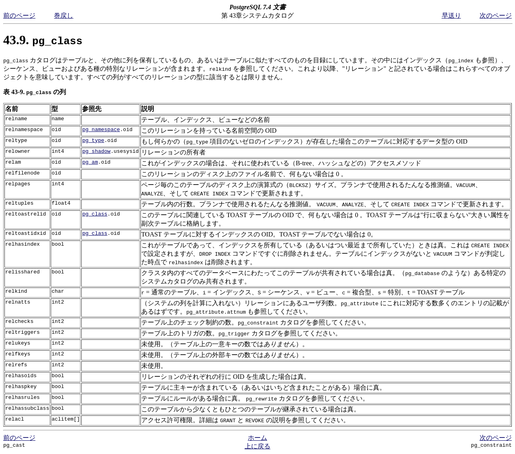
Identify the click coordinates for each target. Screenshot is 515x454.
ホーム (257, 437)
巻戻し (63, 15)
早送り (451, 15)
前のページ (19, 15)
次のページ (496, 15)
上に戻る (257, 446)
